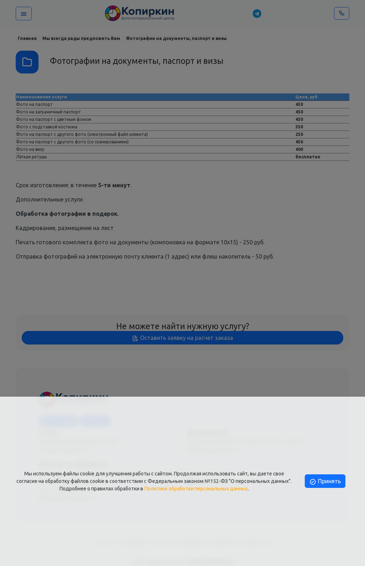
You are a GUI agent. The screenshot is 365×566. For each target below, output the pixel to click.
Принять (324, 481)
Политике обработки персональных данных (196, 488)
